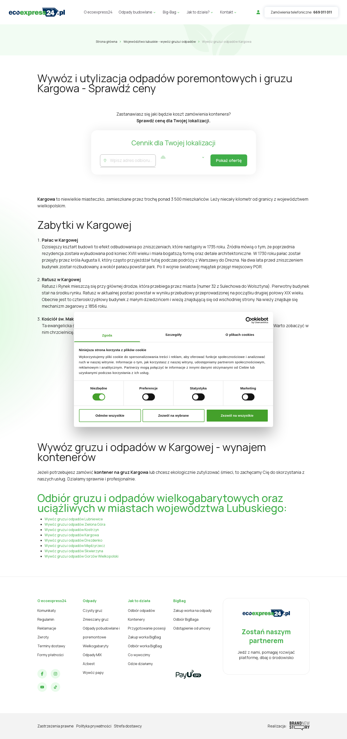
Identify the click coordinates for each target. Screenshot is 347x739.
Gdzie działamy (140, 663)
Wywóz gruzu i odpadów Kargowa (71, 535)
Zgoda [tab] (107, 335)
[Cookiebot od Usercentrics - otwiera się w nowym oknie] (248, 320)
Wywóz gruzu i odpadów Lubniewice (73, 519)
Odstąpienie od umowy (191, 628)
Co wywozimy (139, 654)
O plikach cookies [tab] (240, 334)
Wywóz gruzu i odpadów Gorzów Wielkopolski (81, 556)
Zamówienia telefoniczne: (301, 12)
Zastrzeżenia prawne (55, 726)
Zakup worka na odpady (192, 610)
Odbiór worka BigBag (145, 646)
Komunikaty (46, 610)
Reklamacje (46, 628)
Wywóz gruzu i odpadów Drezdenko (73, 540)
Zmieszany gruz (96, 619)
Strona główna (106, 41)
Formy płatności (50, 654)
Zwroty (43, 637)
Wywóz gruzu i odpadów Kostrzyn (71, 529)
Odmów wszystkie (109, 415)
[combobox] (132, 160)
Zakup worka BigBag (144, 637)
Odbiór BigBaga (186, 619)
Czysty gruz (92, 610)
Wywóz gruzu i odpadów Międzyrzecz (74, 545)
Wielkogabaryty (95, 646)
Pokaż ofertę (228, 160)
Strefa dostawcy (128, 726)
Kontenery (136, 619)
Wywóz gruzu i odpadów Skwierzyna (73, 550)
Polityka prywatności (93, 726)
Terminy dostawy (51, 646)
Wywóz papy (93, 672)
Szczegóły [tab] (173, 334)
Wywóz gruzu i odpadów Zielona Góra (74, 524)
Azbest (89, 663)
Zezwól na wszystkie (237, 415)
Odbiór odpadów (141, 610)
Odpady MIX (92, 654)
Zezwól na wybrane (173, 415)
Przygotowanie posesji (147, 628)
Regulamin (45, 619)
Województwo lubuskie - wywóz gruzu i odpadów (159, 41)
